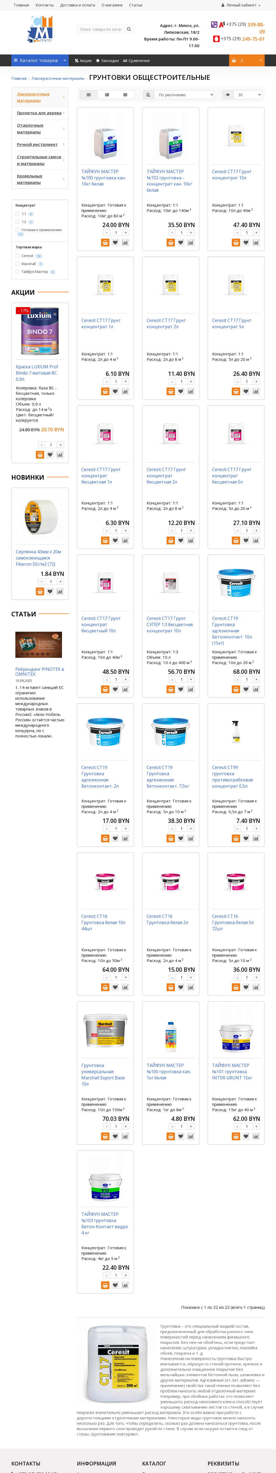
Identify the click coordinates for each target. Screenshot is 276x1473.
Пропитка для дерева (163, 1356)
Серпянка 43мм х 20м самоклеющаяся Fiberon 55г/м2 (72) (38, 558)
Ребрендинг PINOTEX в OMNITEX (39, 671)
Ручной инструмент (161, 1370)
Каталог (40, 58)
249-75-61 (243, 39)
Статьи (135, 5)
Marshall (29, 263)
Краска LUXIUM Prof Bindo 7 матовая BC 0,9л (37, 373)
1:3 (25, 221)
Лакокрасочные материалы (58, 78)
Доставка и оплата (77, 5)
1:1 (25, 214)
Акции (83, 60)
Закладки (107, 60)
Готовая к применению (39, 231)
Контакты (45, 5)
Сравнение (136, 60)
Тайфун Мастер (36, 271)
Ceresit (29, 255)
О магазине (112, 5)
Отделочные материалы (166, 1363)
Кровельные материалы (165, 1390)
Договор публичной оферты (104, 1377)
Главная (21, 5)
